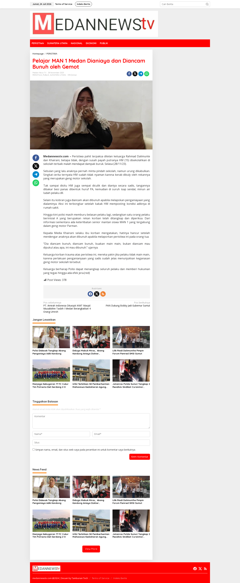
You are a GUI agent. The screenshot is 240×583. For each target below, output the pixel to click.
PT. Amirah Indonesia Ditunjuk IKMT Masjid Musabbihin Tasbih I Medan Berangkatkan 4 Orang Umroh (68, 307)
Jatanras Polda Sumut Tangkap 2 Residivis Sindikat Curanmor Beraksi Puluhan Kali (131, 385)
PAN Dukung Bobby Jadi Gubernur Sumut (124, 304)
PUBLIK (46, 75)
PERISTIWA (37, 75)
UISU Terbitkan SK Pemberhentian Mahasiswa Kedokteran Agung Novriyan (90, 385)
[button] (207, 4)
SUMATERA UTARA (58, 75)
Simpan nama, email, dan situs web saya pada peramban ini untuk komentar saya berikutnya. (85, 449)
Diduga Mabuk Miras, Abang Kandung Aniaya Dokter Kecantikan (88, 352)
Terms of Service (100, 578)
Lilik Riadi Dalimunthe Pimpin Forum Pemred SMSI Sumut (128, 352)
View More (91, 548)
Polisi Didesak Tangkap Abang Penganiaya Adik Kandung (49, 352)
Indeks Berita (120, 578)
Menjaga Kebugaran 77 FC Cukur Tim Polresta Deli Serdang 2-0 (50, 385)
